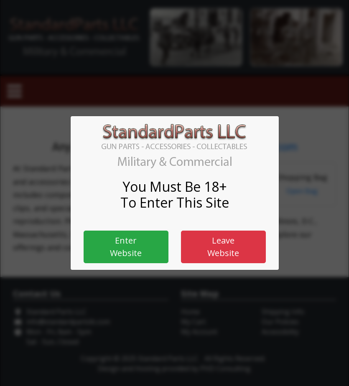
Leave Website (223, 247)
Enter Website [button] (126, 247)
